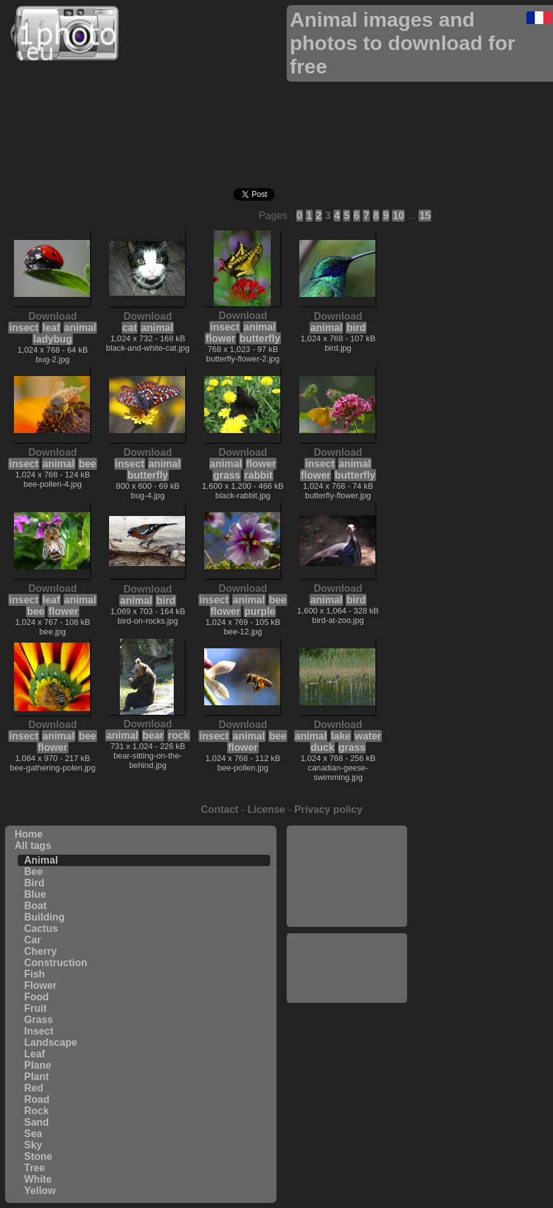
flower (220, 338)
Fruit (35, 1008)
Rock (36, 1110)
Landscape (50, 1042)
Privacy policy (328, 809)
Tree (34, 1167)
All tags (33, 845)
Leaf (34, 1053)
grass (226, 475)
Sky (33, 1145)
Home (28, 834)
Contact (219, 809)
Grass (38, 1019)
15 (425, 215)
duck (322, 747)
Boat (35, 905)
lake (341, 736)
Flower (40, 985)
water (368, 736)
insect (23, 327)
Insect (38, 1031)
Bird (34, 883)
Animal (41, 860)
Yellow (40, 1190)
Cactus (41, 928)
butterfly (260, 338)
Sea (33, 1133)
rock (179, 735)
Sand (36, 1122)
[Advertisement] (347, 876)
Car (32, 939)
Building (44, 917)
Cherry (40, 951)
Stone (38, 1156)
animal (80, 327)
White (38, 1179)
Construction (56, 962)
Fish (34, 974)
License (266, 809)
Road (36, 1099)
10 (398, 215)
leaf (51, 327)
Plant (36, 1076)
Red (33, 1088)
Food (36, 996)
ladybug (52, 339)
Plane (37, 1065)
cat (129, 327)
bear (153, 735)
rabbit (258, 475)
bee (87, 463)
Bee (33, 871)
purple (259, 611)
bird (355, 327)
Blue (35, 894)
